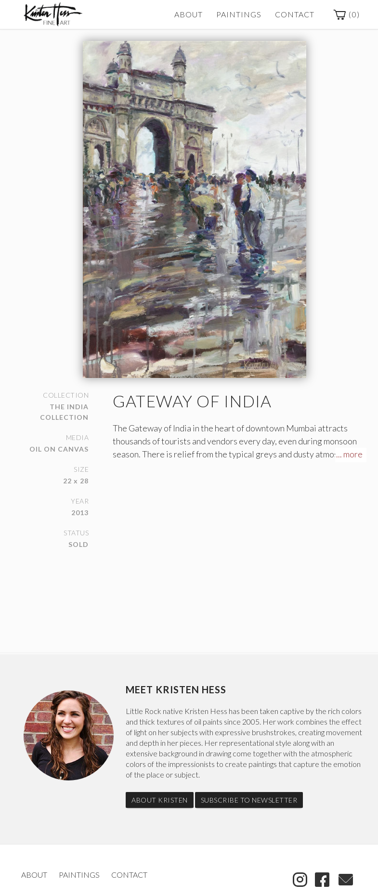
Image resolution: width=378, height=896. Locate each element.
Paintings (238, 14)
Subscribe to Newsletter (249, 800)
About (188, 14)
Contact (294, 14)
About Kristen (159, 800)
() (346, 15)
